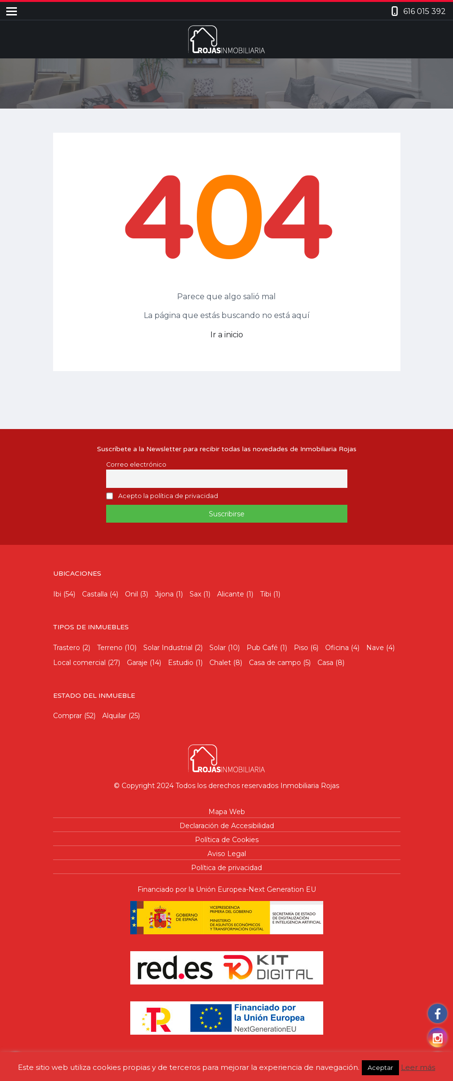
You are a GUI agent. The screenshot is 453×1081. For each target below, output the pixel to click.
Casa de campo (275, 662)
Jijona (164, 594)
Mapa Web (226, 811)
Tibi (265, 594)
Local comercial (79, 662)
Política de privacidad (226, 867)
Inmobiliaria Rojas (309, 785)
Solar (217, 647)
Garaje (137, 662)
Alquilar (114, 715)
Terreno (110, 647)
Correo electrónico (136, 464)
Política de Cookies (227, 839)
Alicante (230, 594)
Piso (301, 647)
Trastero (66, 647)
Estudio (180, 662)
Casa (325, 662)
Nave (375, 647)
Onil (131, 594)
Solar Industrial (167, 647)
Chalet (220, 662)
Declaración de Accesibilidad (226, 825)
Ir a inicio (226, 334)
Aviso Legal (226, 853)
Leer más (418, 1067)
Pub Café (262, 647)
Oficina (337, 647)
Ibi (57, 594)
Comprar (67, 715)
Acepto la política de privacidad (168, 496)
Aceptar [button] (380, 1067)
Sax (195, 594)
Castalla (95, 594)
